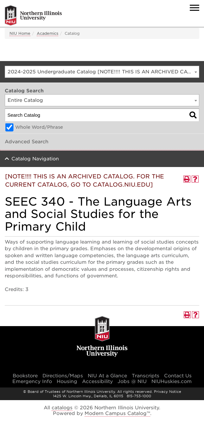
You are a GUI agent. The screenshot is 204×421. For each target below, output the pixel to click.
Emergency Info (32, 381)
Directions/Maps (62, 376)
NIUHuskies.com (171, 381)
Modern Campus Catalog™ (117, 413)
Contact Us (178, 376)
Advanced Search (26, 142)
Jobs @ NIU (132, 381)
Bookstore (25, 376)
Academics (47, 33)
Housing (67, 381)
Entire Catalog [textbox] (25, 100)
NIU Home (20, 33)
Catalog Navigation (35, 159)
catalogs (62, 408)
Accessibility (97, 381)
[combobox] (102, 72)
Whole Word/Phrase (39, 127)
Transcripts (145, 376)
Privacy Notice (167, 391)
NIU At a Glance (107, 376)
